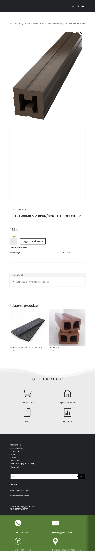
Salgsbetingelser (17, 448)
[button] (81, 33)
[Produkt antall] (13, 241)
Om (11, 457)
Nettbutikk (16, 23)
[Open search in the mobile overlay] (47, 476)
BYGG (27, 421)
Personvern (14, 451)
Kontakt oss (15, 460)
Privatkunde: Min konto (20, 490)
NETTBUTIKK (27, 402)
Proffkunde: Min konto (19, 495)
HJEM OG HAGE (67, 402)
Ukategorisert (31, 23)
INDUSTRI (68, 421)
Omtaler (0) (18, 275)
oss (14, 457)
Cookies (13, 454)
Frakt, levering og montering (22, 463)
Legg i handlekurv (33, 241)
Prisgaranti (14, 467)
